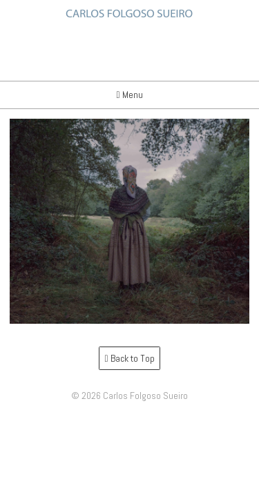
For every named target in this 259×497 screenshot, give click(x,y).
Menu (129, 94)
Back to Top (129, 358)
